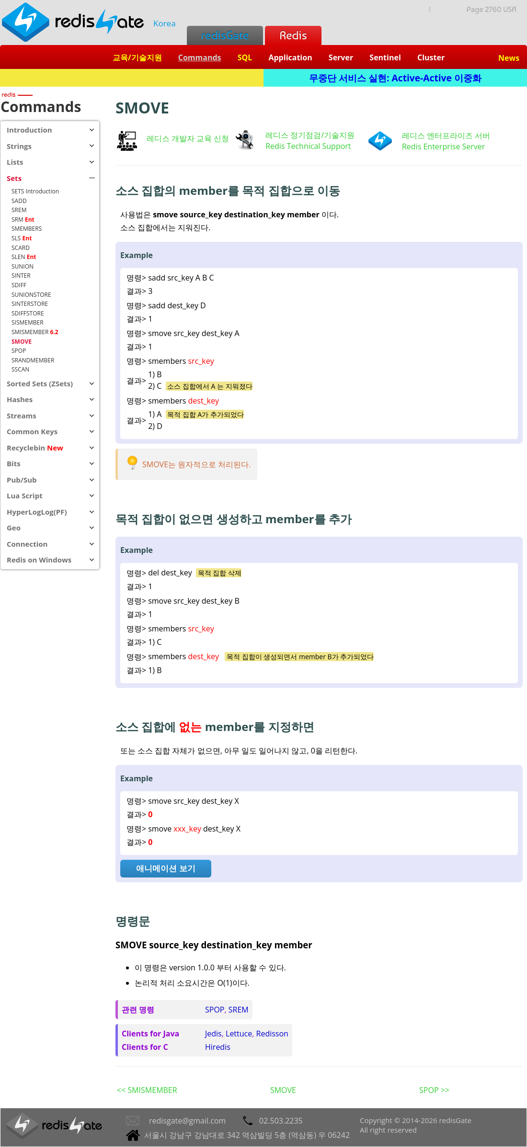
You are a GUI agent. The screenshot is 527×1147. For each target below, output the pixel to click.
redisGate (225, 35)
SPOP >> (434, 1090)
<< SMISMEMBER (147, 1090)
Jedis (213, 1033)
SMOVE (283, 1090)
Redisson (272, 1033)
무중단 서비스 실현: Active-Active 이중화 (395, 77)
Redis (293, 35)
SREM (239, 1009)
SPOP (214, 1009)
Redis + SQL (131, 77)
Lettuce (239, 1033)
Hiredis (217, 1047)
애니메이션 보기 (165, 868)
